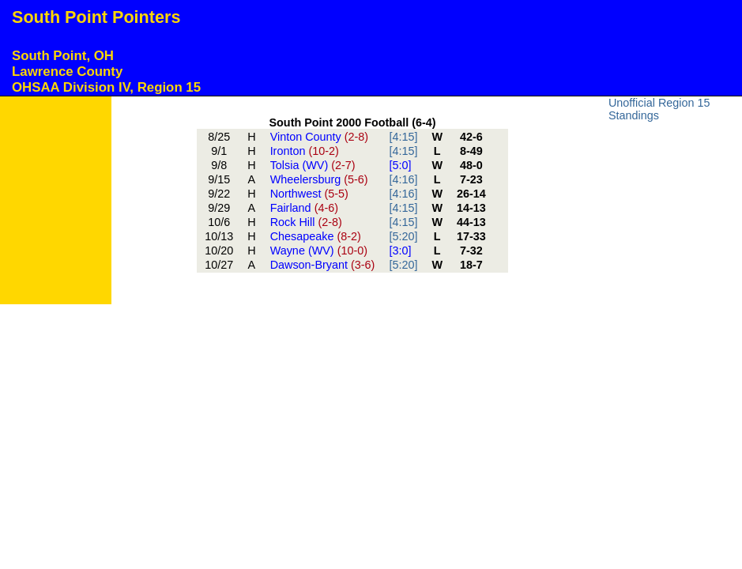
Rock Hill (306, 222)
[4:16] (403, 179)
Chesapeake (315, 236)
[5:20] (403, 236)
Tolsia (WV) (313, 165)
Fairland (304, 208)
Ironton (304, 151)
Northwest (309, 193)
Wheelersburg (319, 179)
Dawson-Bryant (322, 264)
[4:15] (403, 136)
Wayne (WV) (318, 250)
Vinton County (319, 136)
